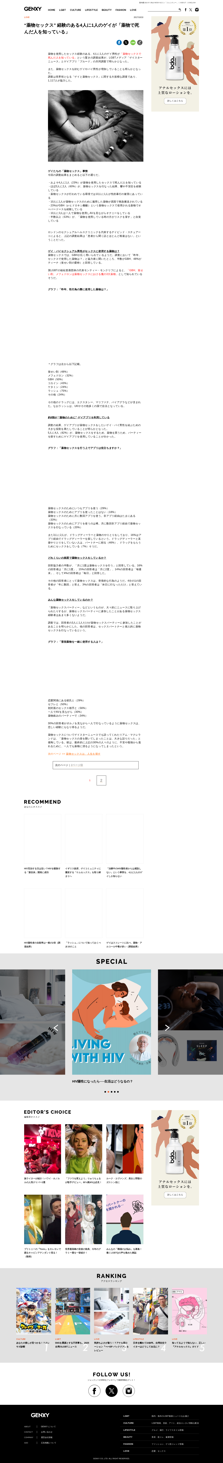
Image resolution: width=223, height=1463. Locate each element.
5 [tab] (118, 1092)
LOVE (133, 10)
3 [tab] (111, 1092)
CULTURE (75, 10)
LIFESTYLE (91, 10)
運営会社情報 (38, 1437)
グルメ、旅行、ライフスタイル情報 (153, 1430)
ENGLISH (192, 2)
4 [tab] (115, 1092)
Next (167, 1028)
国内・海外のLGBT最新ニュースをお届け (156, 1416)
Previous (55, 1028)
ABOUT (183, 2)
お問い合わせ (38, 1432)
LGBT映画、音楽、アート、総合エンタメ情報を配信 (161, 1423)
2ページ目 (77, 765)
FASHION (121, 10)
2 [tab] (108, 1092)
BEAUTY (107, 10)
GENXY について (40, 1426)
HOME (51, 10)
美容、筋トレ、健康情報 (148, 1437)
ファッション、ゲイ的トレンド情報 (153, 1444)
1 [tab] (105, 1092)
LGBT (62, 10)
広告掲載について (40, 1443)
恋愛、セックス (144, 1451)
